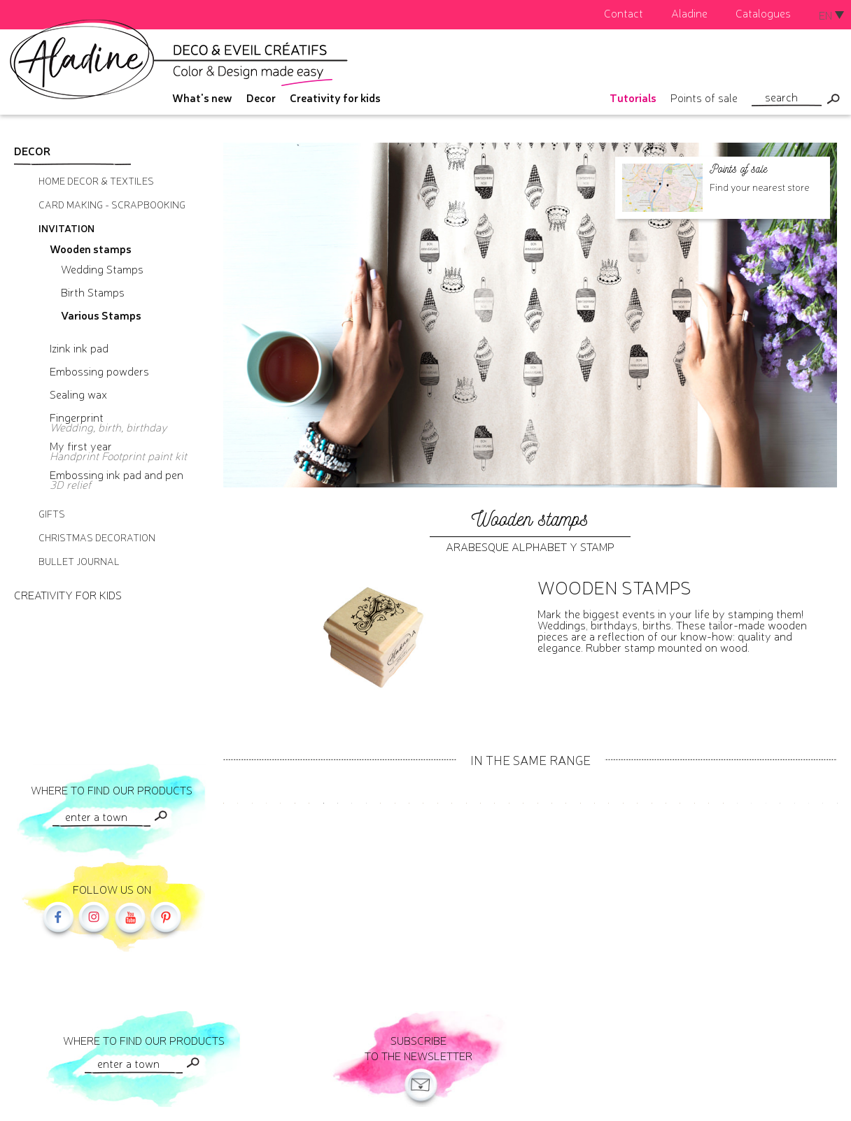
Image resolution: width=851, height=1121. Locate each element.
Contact (623, 12)
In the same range (530, 759)
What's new (202, 97)
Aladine (689, 12)
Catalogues (763, 12)
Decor (261, 97)
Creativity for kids (335, 97)
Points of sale (704, 97)
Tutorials (633, 97)
